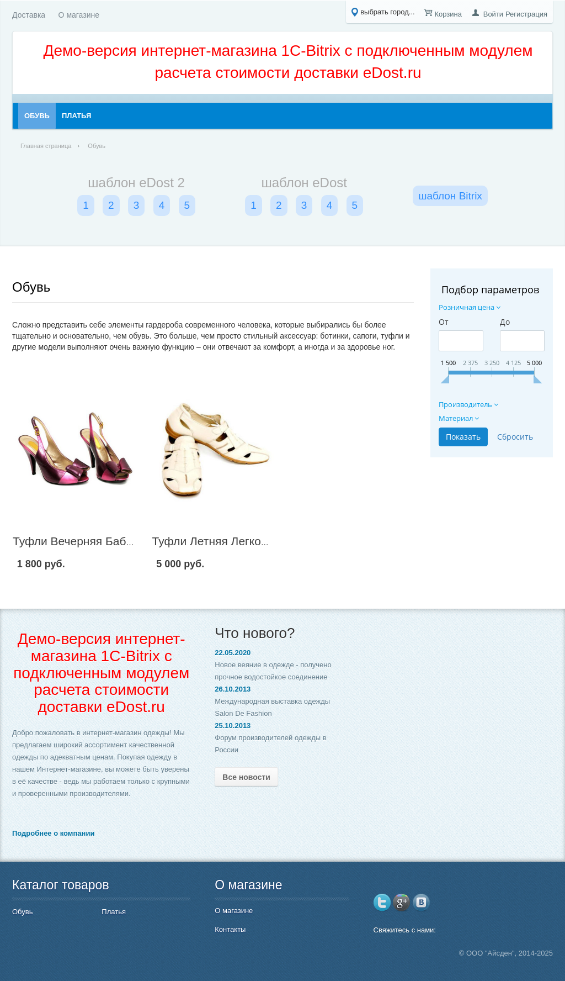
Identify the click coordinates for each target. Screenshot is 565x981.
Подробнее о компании (53, 833)
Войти (493, 14)
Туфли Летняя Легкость (215, 541)
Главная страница (45, 146)
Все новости (246, 777)
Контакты (230, 929)
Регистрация (526, 14)
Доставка (28, 14)
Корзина (448, 14)
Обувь (31, 286)
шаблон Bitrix (450, 196)
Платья (114, 912)
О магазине (78, 14)
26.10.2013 (232, 689)
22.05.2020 (232, 652)
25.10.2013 (232, 725)
